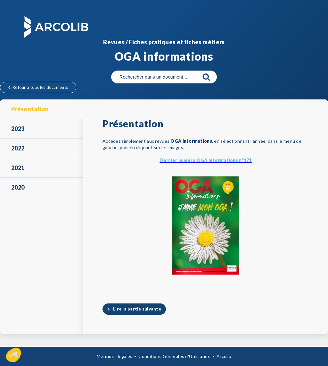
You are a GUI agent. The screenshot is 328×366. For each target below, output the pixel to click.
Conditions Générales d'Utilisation (174, 356)
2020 (17, 187)
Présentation (30, 109)
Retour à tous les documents (38, 87)
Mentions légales (114, 356)
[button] (13, 355)
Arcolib (224, 356)
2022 (17, 148)
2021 (17, 167)
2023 (17, 128)
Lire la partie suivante (137, 308)
